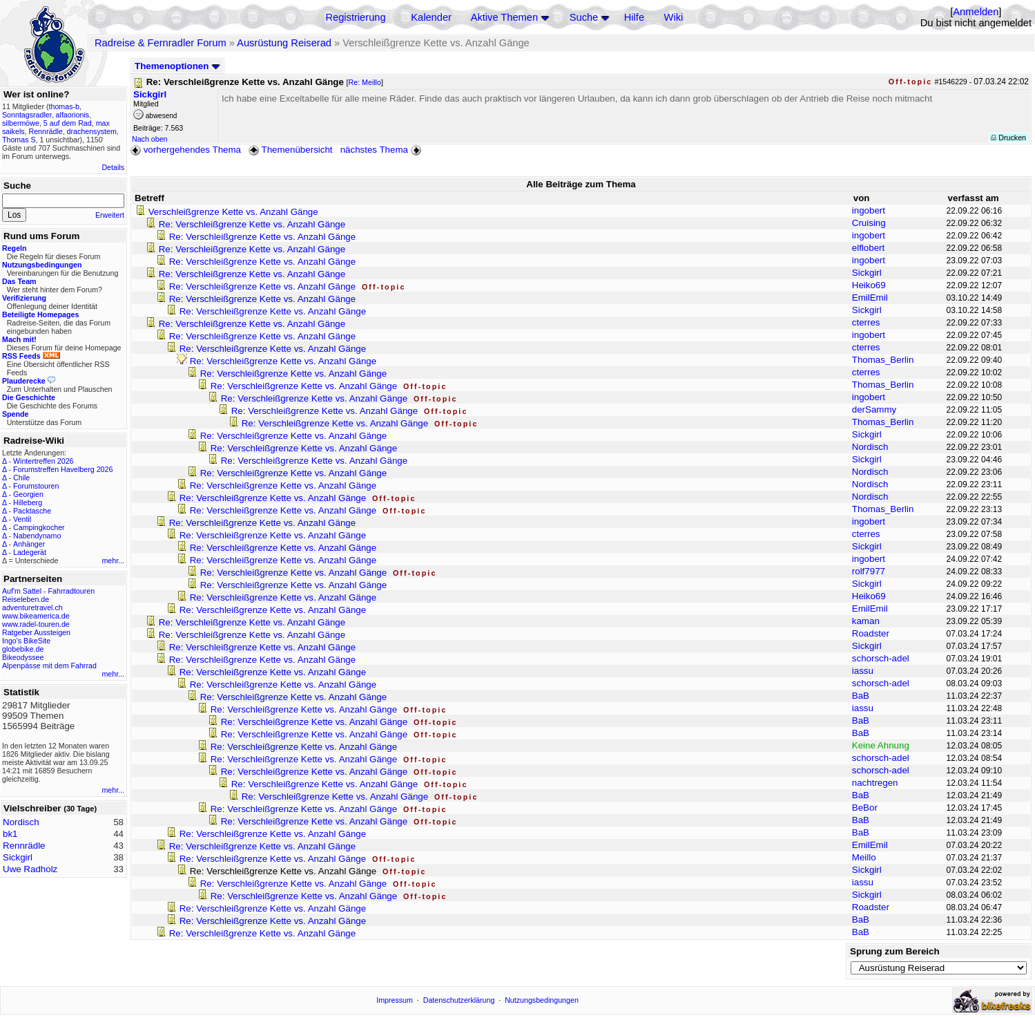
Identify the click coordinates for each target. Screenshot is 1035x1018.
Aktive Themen (504, 17)
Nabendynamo (37, 535)
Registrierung (355, 17)
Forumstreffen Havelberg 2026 (63, 469)
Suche (584, 17)
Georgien (28, 494)
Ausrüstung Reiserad (284, 42)
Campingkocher (39, 527)
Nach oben (150, 139)
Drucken (1008, 137)
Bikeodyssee (22, 657)
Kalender (431, 17)
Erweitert (109, 215)
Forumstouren (36, 486)
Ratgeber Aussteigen (36, 632)
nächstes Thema (382, 149)
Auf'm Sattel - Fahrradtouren (48, 591)
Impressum (394, 1000)
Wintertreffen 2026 (43, 461)
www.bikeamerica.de (36, 616)
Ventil (22, 519)
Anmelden (975, 11)
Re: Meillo (365, 82)
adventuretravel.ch (32, 607)
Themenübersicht (290, 149)
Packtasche (32, 511)
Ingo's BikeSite (26, 641)
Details (112, 167)
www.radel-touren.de (36, 624)
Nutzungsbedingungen (542, 1000)
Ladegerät (29, 552)
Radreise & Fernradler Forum (160, 42)
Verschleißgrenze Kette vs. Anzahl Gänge (233, 212)
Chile (21, 477)
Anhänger (29, 544)
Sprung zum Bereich (895, 951)
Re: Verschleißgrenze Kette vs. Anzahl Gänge (252, 224)
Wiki (674, 17)
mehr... (112, 560)
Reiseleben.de (25, 599)
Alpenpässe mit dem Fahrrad (49, 665)
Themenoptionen (177, 66)
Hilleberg (27, 502)
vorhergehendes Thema (185, 149)
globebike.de (22, 649)
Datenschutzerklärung (459, 1000)
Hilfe (634, 17)
